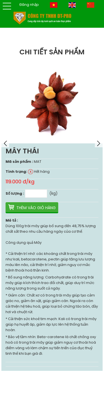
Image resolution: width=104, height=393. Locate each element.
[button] (7, 6)
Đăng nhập (29, 4)
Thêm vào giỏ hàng (36, 208)
